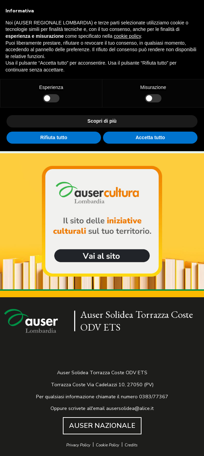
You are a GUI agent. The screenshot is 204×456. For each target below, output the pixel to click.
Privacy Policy (78, 445)
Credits (131, 445)
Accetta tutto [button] (150, 137)
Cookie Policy (107, 445)
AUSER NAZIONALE (102, 425)
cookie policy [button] (127, 36)
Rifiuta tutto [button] (53, 137)
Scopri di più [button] (102, 121)
